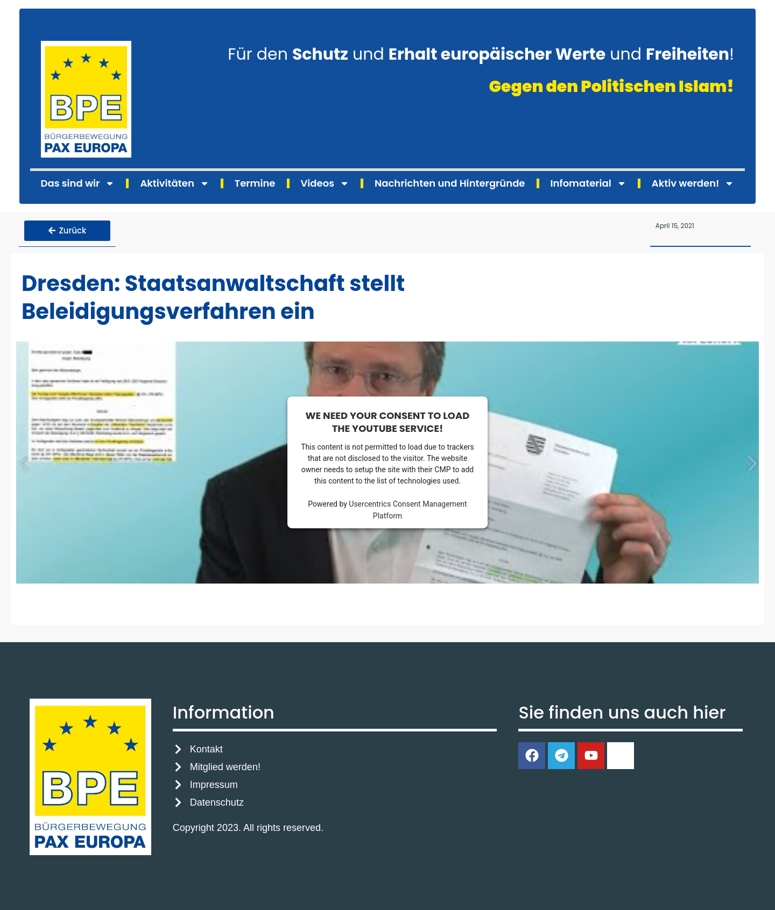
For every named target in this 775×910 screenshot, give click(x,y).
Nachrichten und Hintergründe (450, 183)
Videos (325, 183)
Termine (255, 183)
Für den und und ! (481, 54)
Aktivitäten (174, 183)
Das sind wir (78, 183)
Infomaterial (588, 183)
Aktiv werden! (693, 183)
